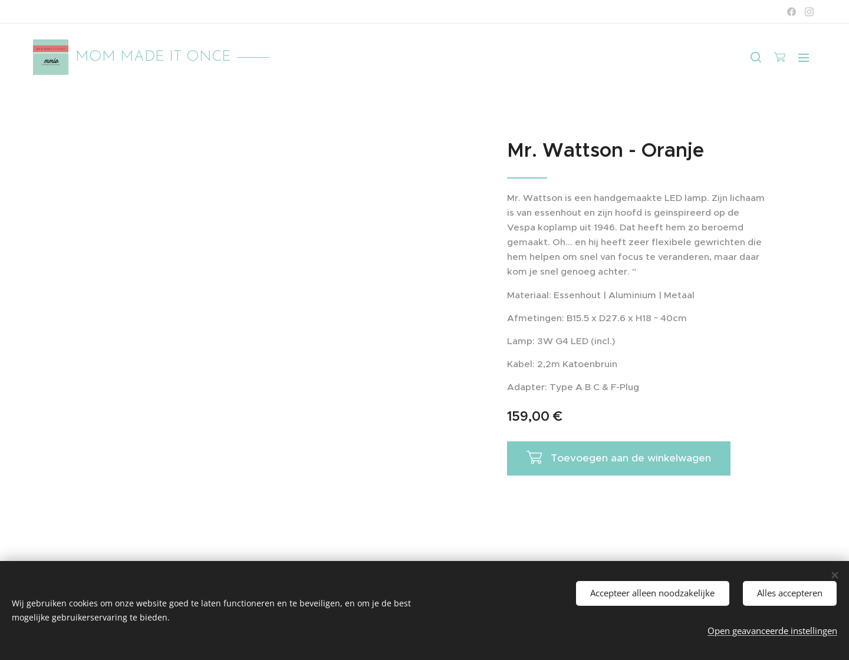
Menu (803, 57)
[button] (756, 57)
